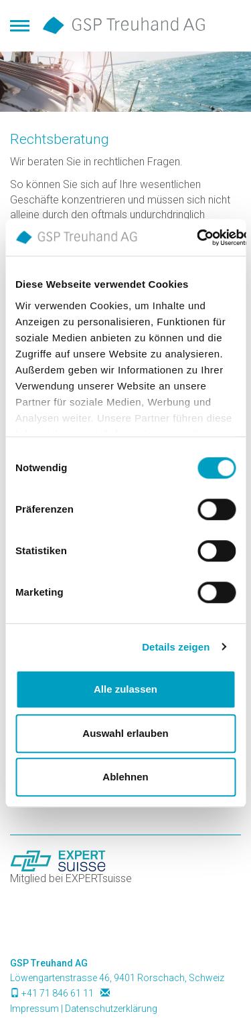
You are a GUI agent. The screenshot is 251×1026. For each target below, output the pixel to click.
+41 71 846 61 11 (57, 993)
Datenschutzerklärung (111, 1008)
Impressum (34, 1008)
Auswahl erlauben (125, 733)
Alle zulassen (125, 689)
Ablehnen (125, 776)
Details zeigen (176, 647)
